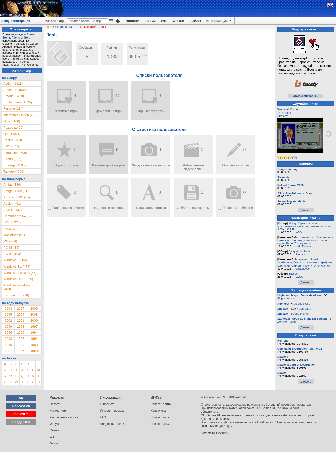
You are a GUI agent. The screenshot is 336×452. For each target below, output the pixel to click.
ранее (34, 351)
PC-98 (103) (12, 254)
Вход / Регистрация (15, 21)
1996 (8, 332)
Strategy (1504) (14, 165)
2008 (8, 308)
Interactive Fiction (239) (20, 115)
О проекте (107, 404)
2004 (20, 314)
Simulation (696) (15, 153)
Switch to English (214, 433)
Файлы (195, 21)
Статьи (178, 21)
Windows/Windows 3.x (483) (19, 287)
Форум (150, 21)
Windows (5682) (15, 260)
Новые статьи (160, 424)
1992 (20, 339)
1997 (34, 326)
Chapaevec (302, 268)
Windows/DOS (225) (18, 279)
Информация (219, 21)
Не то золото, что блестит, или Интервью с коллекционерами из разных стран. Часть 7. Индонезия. (305, 240)
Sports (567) (12, 159)
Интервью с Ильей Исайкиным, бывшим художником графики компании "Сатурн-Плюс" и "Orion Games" (304, 262)
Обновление (300, 313)
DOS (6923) (12, 222)
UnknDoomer (303, 246)
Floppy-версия (286, 298)
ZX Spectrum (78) (16, 295)
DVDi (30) (10, 229)
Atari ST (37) (12, 210)
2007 (20, 308)
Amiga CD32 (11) (15, 191)
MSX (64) (10, 241)
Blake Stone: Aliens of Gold (18, 36)
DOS (280, 112)
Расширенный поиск (64, 417)
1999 (8, 326)
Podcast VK (21, 406)
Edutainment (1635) (17, 102)
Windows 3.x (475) (16, 266)
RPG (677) (11, 146)
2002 (8, 320)
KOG (298, 232)
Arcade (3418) (13, 96)
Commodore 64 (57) (17, 216)
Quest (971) (12, 134)
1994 (34, 332)
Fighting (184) (13, 108)
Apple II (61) (12, 203)
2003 (34, 314)
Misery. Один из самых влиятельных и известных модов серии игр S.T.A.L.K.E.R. (304, 226)
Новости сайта (161, 404)
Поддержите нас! (112, 424)
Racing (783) (12, 140)
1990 (8, 345)
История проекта (112, 410)
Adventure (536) (15, 90)
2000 (34, 320)
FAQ (103, 417)
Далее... (305, 210)
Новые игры (159, 410)
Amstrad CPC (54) (16, 197)
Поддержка (21, 422)
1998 (20, 326)
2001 (20, 320)
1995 (20, 332)
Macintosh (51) (14, 235)
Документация (301, 308)
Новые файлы (160, 417)
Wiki (164, 21)
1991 (34, 339)
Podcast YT (21, 414)
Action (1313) (13, 83)
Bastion (293, 273)
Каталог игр (54, 21)
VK (21, 398)
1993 (8, 339)
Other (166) (11, 121)
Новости (132, 21)
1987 (8, 351)
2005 (8, 314)
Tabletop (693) (13, 171)
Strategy (282, 115)
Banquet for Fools (299, 251)
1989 (20, 345)
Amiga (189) (12, 184)
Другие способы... (305, 95)
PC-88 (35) (11, 247)
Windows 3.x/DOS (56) (19, 273)
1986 (20, 351)
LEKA (299, 276)
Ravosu (300, 254)
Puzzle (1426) (13, 127)
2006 (34, 308)
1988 (34, 345)
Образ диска (302, 303)
